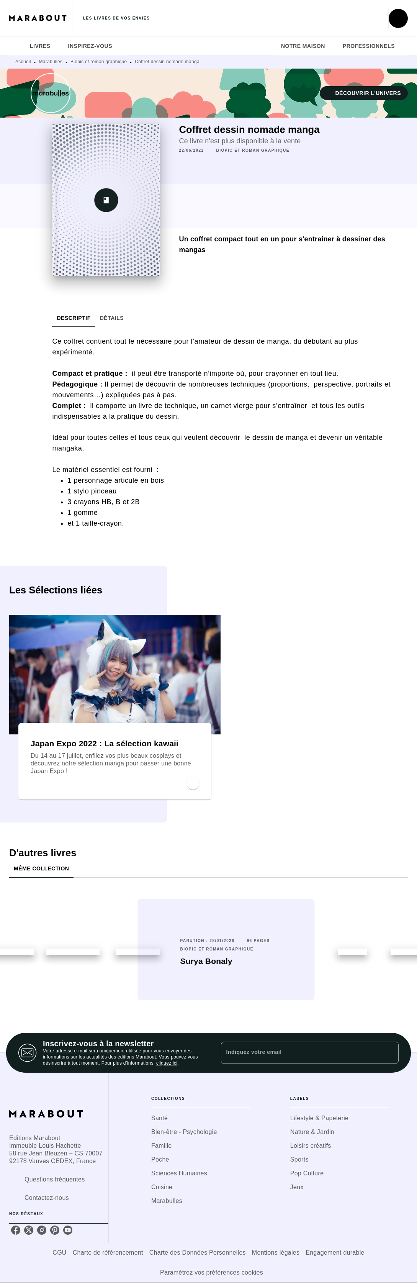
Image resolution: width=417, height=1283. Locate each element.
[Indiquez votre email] (300, 1053)
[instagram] (41, 1230)
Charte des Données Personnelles (197, 1252)
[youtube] (67, 1230)
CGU (59, 1252)
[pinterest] (54, 1230)
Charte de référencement (108, 1252)
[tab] (17, 46)
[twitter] (28, 1230)
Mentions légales (275, 1252)
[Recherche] (398, 18)
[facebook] (15, 1230)
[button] (364, 93)
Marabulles (51, 61)
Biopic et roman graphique (98, 61)
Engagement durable (335, 1252)
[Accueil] (41, 18)
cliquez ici (166, 1063)
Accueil (23, 61)
